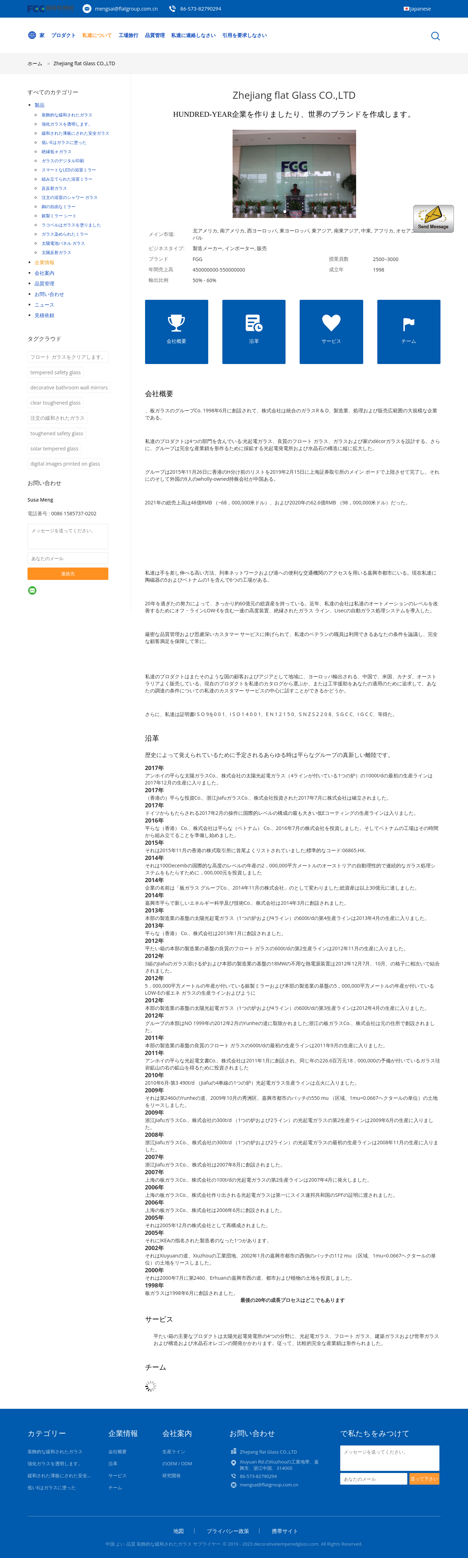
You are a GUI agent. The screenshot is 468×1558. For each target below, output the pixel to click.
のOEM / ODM (177, 1463)
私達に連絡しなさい (193, 35)
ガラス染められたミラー (65, 234)
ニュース (44, 304)
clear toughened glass (55, 402)
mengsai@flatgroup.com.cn (126, 8)
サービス (117, 1475)
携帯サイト (285, 1530)
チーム (115, 1487)
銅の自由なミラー (59, 207)
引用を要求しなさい (244, 35)
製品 (39, 105)
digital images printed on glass (65, 463)
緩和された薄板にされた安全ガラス (75, 133)
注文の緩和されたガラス (57, 417)
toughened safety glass (56, 433)
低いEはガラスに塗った (64, 142)
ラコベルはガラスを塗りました (71, 225)
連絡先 (68, 573)
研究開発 (171, 1475)
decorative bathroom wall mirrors (69, 387)
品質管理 (155, 35)
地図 (178, 1530)
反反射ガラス (54, 188)
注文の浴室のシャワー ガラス (70, 197)
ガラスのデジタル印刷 (63, 161)
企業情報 (44, 262)
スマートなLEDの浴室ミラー (69, 170)
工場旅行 (128, 35)
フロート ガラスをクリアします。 (68, 356)
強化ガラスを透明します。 (67, 124)
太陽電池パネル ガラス (63, 243)
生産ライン (173, 1451)
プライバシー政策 (228, 1530)
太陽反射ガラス (56, 252)
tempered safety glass (55, 372)
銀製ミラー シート (59, 216)
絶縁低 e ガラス (57, 151)
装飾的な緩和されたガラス (67, 115)
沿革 (113, 1463)
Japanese (420, 8)
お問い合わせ (49, 294)
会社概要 (117, 1451)
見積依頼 (44, 315)
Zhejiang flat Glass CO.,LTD (84, 63)
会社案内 (44, 272)
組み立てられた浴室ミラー (67, 179)
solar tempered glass (54, 448)
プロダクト (63, 35)
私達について (97, 35)
